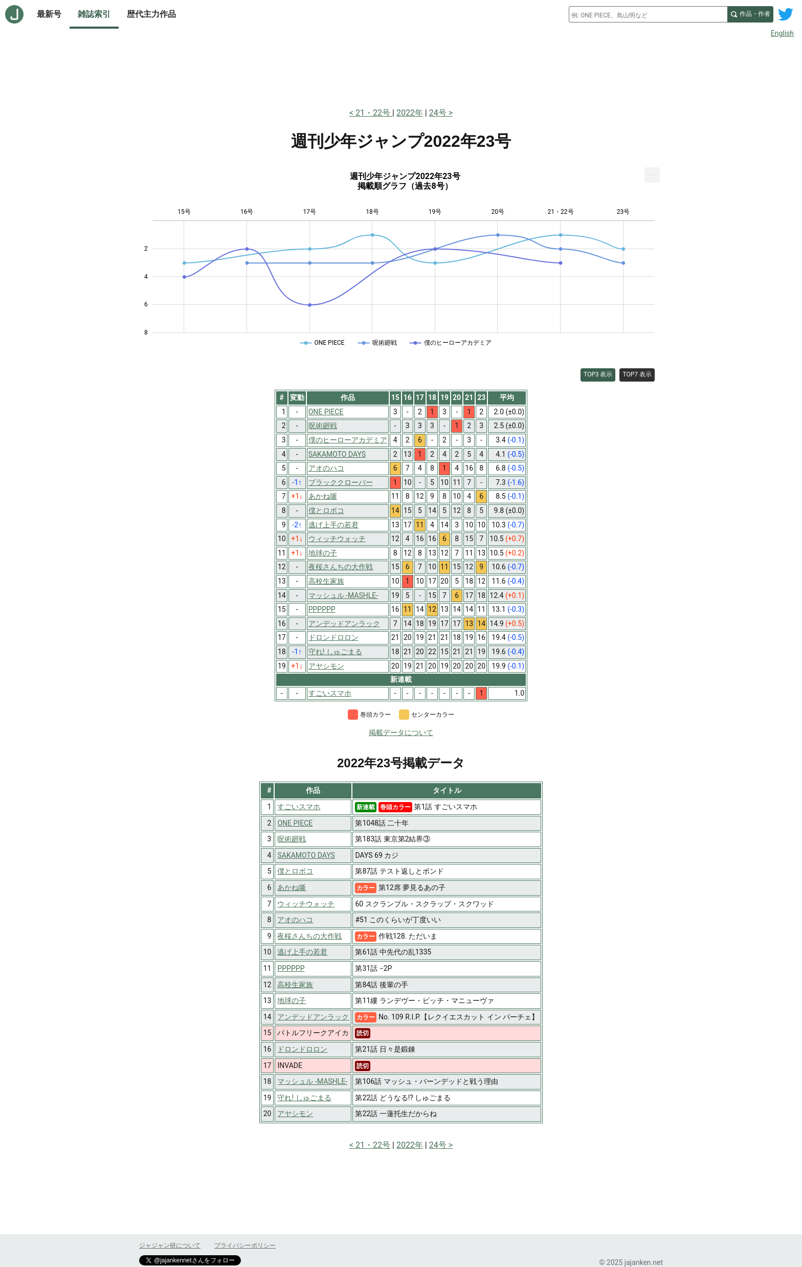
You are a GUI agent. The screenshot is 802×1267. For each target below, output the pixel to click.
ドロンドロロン (302, 1049)
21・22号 (373, 113)
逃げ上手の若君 (302, 952)
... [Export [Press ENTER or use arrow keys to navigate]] (652, 172)
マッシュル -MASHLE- (312, 1081)
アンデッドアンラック (313, 1017)
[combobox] (648, 14)
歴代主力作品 (151, 14)
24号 (438, 113)
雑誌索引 (94, 14)
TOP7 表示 (637, 374)
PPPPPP (290, 968)
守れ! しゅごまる (304, 1098)
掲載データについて (401, 732)
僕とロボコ (295, 871)
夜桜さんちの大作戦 (309, 936)
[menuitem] (652, 175)
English (782, 33)
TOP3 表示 (598, 374)
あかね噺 (291, 887)
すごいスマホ (298, 807)
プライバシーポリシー (245, 1245)
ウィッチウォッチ (306, 904)
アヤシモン (295, 1113)
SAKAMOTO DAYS (306, 855)
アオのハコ (295, 920)
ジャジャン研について (170, 1245)
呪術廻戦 (291, 839)
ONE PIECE (295, 823)
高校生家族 (295, 985)
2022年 (409, 113)
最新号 (49, 14)
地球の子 (291, 1000)
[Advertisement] (401, 70)
